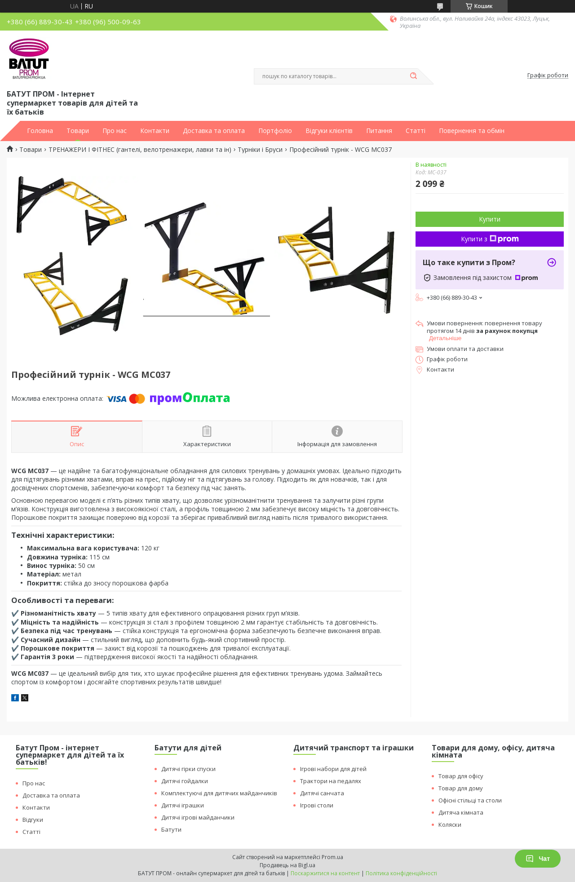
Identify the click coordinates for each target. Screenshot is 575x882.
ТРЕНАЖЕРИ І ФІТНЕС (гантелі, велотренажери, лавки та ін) (140, 150)
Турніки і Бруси (260, 150)
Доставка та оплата (214, 131)
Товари (77, 131)
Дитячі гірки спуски (188, 769)
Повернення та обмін (471, 131)
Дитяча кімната (460, 812)
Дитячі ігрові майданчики (197, 817)
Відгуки (32, 820)
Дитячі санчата (322, 793)
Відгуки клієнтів (329, 131)
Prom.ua (332, 857)
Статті (415, 131)
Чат (538, 859)
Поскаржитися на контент (325, 873)
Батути (171, 829)
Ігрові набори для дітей (333, 769)
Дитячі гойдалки (184, 781)
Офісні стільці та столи (470, 800)
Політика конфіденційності (401, 873)
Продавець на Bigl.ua (287, 865)
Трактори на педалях (330, 781)
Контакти (154, 131)
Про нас (114, 131)
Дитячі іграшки (182, 805)
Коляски (449, 824)
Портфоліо (275, 131)
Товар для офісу (460, 776)
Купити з (490, 239)
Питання (379, 131)
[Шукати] (413, 76)
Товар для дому (460, 788)
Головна (40, 131)
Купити (489, 219)
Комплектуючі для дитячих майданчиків (219, 793)
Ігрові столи (316, 805)
